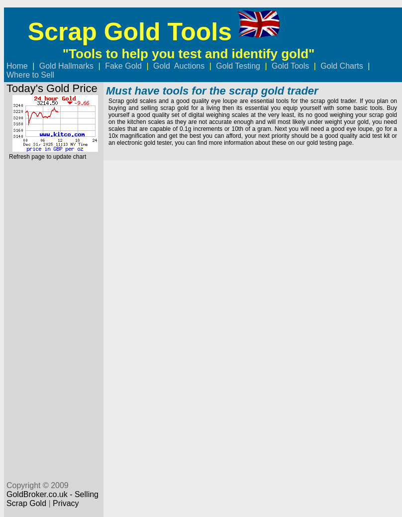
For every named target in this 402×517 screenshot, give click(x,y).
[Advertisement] (52, 316)
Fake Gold (123, 66)
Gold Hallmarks (66, 66)
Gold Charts (341, 66)
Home (17, 66)
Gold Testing (239, 66)
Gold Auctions (178, 66)
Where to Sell (31, 75)
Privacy (66, 503)
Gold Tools (290, 66)
